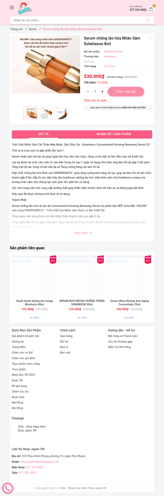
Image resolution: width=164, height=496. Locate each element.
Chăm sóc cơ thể (22, 352)
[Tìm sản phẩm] (76, 20)
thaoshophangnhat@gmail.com (39, 461)
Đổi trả (64, 341)
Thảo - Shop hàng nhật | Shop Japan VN (32, 428)
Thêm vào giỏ (125, 91)
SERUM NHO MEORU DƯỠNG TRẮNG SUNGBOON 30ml (82, 302)
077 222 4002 (34, 467)
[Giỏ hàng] (151, 9)
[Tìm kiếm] (148, 20)
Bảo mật (65, 352)
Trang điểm (19, 347)
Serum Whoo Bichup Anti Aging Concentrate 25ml (129, 302)
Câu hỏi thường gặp (120, 341)
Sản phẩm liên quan (27, 248)
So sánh (34, 317)
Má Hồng (17, 402)
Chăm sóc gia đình (23, 358)
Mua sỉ (64, 347)
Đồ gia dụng (19, 385)
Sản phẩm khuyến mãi (25, 336)
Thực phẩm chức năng (26, 363)
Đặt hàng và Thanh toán (123, 336)
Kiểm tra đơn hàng (119, 347)
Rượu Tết (17, 380)
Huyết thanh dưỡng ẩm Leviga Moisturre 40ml (34, 302)
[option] (46, 64)
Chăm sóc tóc (20, 391)
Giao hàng (66, 336)
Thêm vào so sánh (95, 100)
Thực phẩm (19, 369)
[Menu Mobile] (12, 7)
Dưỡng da (18, 341)
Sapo (127, 488)
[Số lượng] (95, 91)
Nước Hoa (18, 397)
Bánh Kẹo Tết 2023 (23, 374)
